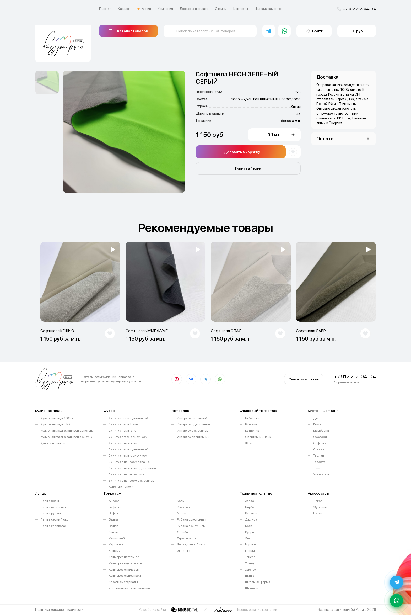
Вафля (113, 513)
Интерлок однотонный (193, 424)
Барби (250, 507)
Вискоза (251, 513)
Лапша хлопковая (54, 526)
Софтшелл (320, 443)
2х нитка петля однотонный (129, 418)
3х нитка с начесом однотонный (132, 468)
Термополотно (187, 538)
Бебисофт (252, 418)
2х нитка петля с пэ (122, 430)
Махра (182, 513)
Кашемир (115, 551)
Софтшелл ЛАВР (311, 330)
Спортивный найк (258, 437)
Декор (317, 501)
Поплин (251, 551)
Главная (105, 9)
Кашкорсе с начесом (124, 569)
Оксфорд (320, 437)
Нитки (317, 513)
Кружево (183, 507)
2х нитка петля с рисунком (128, 437)
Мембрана (321, 430)
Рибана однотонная (191, 519)
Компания (165, 9)
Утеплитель (321, 474)
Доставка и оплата (194, 9)
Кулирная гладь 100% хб (58, 418)
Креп (248, 526)
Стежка (318, 449)
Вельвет (114, 519)
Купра (249, 532)
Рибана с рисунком (191, 526)
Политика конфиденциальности (59, 610)
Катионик (252, 430)
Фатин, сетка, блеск (191, 544)
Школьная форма (257, 582)
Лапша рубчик (51, 513)
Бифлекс (115, 507)
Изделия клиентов (268, 9)
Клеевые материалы (123, 582)
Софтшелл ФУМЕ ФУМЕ (147, 330)
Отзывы (221, 9)
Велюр (113, 526)
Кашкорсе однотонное (125, 563)
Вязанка (251, 424)
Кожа (317, 424)
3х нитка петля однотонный (129, 449)
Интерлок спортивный (193, 437)
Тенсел (250, 557)
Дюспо (318, 418)
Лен (248, 538)
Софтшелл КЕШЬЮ (57, 330)
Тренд (249, 563)
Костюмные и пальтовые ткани (131, 588)
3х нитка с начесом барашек (129, 462)
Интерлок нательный (192, 418)
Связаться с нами (303, 379)
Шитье (249, 575)
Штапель (251, 588)
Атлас (249, 501)
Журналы (320, 507)
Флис (249, 443)
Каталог (124, 9)
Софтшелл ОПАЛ (226, 330)
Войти (314, 31)
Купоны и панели (53, 443)
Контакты (240, 9)
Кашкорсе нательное (124, 557)
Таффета (319, 462)
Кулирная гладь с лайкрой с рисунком (68, 437)
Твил (316, 468)
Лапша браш (50, 501)
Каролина (116, 544)
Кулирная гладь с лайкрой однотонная (68, 430)
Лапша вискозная (53, 507)
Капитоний (117, 538)
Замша (114, 532)
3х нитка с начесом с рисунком (132, 481)
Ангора (114, 501)
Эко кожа (184, 551)
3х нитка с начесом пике (126, 474)
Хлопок (250, 569)
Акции (144, 9)
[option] (47, 82)
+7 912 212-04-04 (356, 9)
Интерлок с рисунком (193, 430)
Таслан (318, 455)
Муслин (251, 544)
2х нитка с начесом (123, 443)
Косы (181, 501)
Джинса (251, 519)
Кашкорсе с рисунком (125, 575)
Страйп (182, 532)
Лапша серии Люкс (54, 519)
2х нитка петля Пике (123, 424)
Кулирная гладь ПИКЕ (56, 424)
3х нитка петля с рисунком (128, 455)
